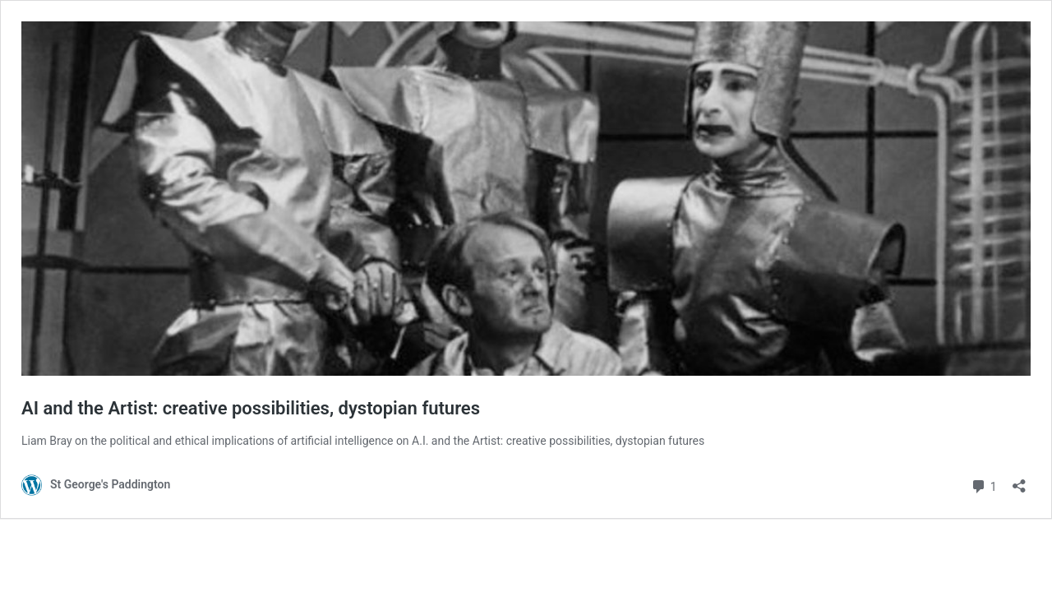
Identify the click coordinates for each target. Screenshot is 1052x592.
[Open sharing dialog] (1019, 480)
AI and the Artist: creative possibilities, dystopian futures (250, 408)
